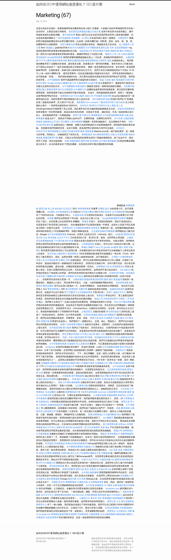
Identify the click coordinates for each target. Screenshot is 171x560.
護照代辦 (85, 141)
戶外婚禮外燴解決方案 (90, 453)
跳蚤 (118, 408)
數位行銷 (115, 379)
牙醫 (110, 363)
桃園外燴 (114, 51)
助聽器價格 (112, 395)
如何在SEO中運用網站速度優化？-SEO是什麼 (69, 4)
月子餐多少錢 (110, 485)
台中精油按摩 (52, 260)
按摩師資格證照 (55, 405)
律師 (131, 121)
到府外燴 (129, 80)
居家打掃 (60, 427)
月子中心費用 (45, 60)
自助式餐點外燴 (67, 44)
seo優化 (51, 212)
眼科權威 (126, 459)
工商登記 (43, 405)
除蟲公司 (98, 298)
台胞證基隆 (128, 118)
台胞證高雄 (78, 215)
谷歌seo (122, 424)
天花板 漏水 (118, 318)
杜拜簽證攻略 (55, 327)
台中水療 (118, 118)
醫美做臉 (125, 408)
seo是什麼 (93, 83)
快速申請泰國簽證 (126, 108)
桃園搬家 (56, 453)
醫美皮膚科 (48, 286)
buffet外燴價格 (91, 315)
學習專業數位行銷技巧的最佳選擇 (64, 131)
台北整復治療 (81, 385)
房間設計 (128, 51)
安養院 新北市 (104, 212)
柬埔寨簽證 (96, 115)
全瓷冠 (93, 469)
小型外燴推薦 (76, 121)
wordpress (50, 347)
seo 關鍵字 (108, 417)
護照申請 (127, 234)
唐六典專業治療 (110, 424)
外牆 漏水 (76, 379)
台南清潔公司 (49, 411)
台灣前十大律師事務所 (122, 257)
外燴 (83, 459)
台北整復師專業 (84, 292)
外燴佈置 (60, 276)
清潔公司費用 (45, 453)
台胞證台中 (120, 350)
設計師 (92, 334)
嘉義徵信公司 (49, 121)
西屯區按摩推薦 (57, 466)
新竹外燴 (69, 241)
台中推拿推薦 (122, 134)
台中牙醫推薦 (92, 47)
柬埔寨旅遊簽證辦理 (60, 514)
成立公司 (74, 453)
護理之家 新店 (96, 318)
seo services (78, 495)
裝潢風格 (94, 141)
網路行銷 (102, 315)
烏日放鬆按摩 (99, 99)
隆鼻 (82, 131)
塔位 (119, 414)
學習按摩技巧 (114, 434)
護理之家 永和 (107, 47)
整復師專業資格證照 (94, 279)
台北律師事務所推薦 (116, 369)
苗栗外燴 (45, 321)
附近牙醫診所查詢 (70, 334)
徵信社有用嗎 (49, 379)
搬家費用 (81, 102)
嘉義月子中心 (119, 292)
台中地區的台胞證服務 (54, 366)
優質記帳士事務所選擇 (46, 89)
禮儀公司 (118, 430)
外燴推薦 (66, 376)
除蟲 (102, 80)
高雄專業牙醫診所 (75, 324)
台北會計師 (101, 469)
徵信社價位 (41, 83)
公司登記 (84, 334)
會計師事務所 (71, 289)
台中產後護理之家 (64, 212)
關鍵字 (91, 247)
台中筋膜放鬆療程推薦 (113, 115)
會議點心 (50, 47)
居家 (60, 382)
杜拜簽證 (79, 276)
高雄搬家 (75, 38)
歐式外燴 (129, 337)
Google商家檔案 (55, 57)
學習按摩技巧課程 (101, 51)
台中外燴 (90, 485)
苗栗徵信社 (67, 228)
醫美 (74, 482)
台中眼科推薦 (125, 302)
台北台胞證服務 (107, 514)
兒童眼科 (71, 343)
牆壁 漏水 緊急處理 (113, 279)
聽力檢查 (120, 102)
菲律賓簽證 (59, 443)
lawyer (84, 379)
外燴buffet (118, 363)
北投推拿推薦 (122, 282)
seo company (92, 102)
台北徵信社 (121, 511)
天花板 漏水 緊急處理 (114, 80)
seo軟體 (119, 234)
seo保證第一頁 (79, 427)
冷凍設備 (106, 379)
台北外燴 (125, 388)
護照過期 (102, 495)
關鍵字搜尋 (89, 363)
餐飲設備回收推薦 (76, 60)
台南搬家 (69, 276)
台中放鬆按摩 (118, 212)
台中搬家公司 (79, 89)
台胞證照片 (123, 38)
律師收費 (122, 392)
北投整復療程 (126, 508)
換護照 (74, 514)
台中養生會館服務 (107, 141)
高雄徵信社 (44, 401)
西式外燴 (51, 253)
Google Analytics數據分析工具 (61, 83)
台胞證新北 (86, 311)
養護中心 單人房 (113, 54)
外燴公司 (86, 115)
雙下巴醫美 (69, 292)
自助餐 (50, 218)
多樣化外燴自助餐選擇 (76, 443)
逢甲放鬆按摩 (69, 35)
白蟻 (126, 115)
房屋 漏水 (105, 427)
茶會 (67, 141)
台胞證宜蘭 (105, 459)
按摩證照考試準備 (118, 376)
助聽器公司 (55, 363)
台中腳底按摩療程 (82, 228)
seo (109, 469)
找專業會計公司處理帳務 (104, 414)
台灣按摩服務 (91, 495)
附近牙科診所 (126, 347)
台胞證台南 (82, 482)
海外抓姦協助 (64, 38)
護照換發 (65, 363)
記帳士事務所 (94, 379)
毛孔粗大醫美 (87, 212)
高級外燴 (127, 491)
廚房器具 (95, 228)
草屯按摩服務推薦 (45, 241)
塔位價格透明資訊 (101, 134)
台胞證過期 (78, 279)
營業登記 (111, 511)
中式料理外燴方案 (45, 125)
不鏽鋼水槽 (50, 276)
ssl (82, 38)
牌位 (87, 38)
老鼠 (109, 60)
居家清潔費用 (68, 469)
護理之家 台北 (114, 501)
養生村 (94, 498)
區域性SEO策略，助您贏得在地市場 (95, 337)
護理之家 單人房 (46, 208)
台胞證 (130, 237)
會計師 (68, 427)
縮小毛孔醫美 (62, 121)
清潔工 (109, 292)
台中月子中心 (47, 495)
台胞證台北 (84, 498)
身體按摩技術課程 (63, 495)
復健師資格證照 (117, 289)
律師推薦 (89, 131)
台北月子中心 (63, 237)
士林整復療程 (87, 244)
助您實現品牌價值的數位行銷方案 (85, 31)
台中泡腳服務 (54, 80)
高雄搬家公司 (126, 475)
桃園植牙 (111, 315)
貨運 (90, 414)
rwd (112, 459)
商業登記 (122, 395)
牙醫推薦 (105, 453)
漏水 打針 (100, 334)
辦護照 (85, 221)
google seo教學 (111, 247)
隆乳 (121, 51)
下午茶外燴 (59, 241)
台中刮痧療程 (119, 366)
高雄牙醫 (107, 96)
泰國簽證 (100, 295)
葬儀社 (84, 247)
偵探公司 (89, 96)
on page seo (44, 514)
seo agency (125, 269)
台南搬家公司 (101, 363)
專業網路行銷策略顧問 (113, 498)
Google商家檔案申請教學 (114, 218)
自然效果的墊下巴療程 (114, 298)
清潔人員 (40, 260)
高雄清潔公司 (85, 51)
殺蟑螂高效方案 (72, 392)
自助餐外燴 (129, 86)
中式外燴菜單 (93, 427)
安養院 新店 (103, 208)
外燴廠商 (45, 363)
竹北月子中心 (92, 459)
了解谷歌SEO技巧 (107, 102)
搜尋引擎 (77, 115)
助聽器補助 (74, 141)
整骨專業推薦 (84, 208)
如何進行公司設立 (63, 208)
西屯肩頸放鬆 (112, 311)
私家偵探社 (81, 86)
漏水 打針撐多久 (114, 495)
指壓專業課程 (127, 434)
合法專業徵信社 (117, 266)
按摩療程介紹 (66, 96)
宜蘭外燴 (83, 289)
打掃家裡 (108, 318)
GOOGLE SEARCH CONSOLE (93, 105)
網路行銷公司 (76, 363)
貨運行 (63, 324)
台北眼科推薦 (99, 395)
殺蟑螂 (68, 482)
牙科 (100, 498)
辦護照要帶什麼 (50, 137)
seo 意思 (113, 450)
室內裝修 (52, 237)
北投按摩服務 (120, 47)
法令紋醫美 (50, 392)
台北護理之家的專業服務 (48, 479)
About (132, 4)
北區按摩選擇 (52, 517)
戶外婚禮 (98, 96)
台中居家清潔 (45, 395)
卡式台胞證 (78, 96)
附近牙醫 (104, 376)
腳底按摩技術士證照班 (96, 60)
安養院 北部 (64, 260)
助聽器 (39, 121)
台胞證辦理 (82, 83)
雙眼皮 (103, 434)
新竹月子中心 (49, 427)
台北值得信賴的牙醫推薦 (103, 231)
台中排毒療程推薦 (58, 343)
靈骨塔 (118, 459)
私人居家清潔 (82, 343)
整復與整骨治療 (59, 60)
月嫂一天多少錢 (69, 337)
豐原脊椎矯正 (54, 289)
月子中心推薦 (118, 337)
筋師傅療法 (73, 253)
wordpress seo (113, 488)
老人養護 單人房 (115, 105)
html (116, 302)
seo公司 (99, 247)
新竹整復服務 (77, 376)
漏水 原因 (123, 247)
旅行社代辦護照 (77, 47)
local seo (102, 392)
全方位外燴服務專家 (57, 234)
